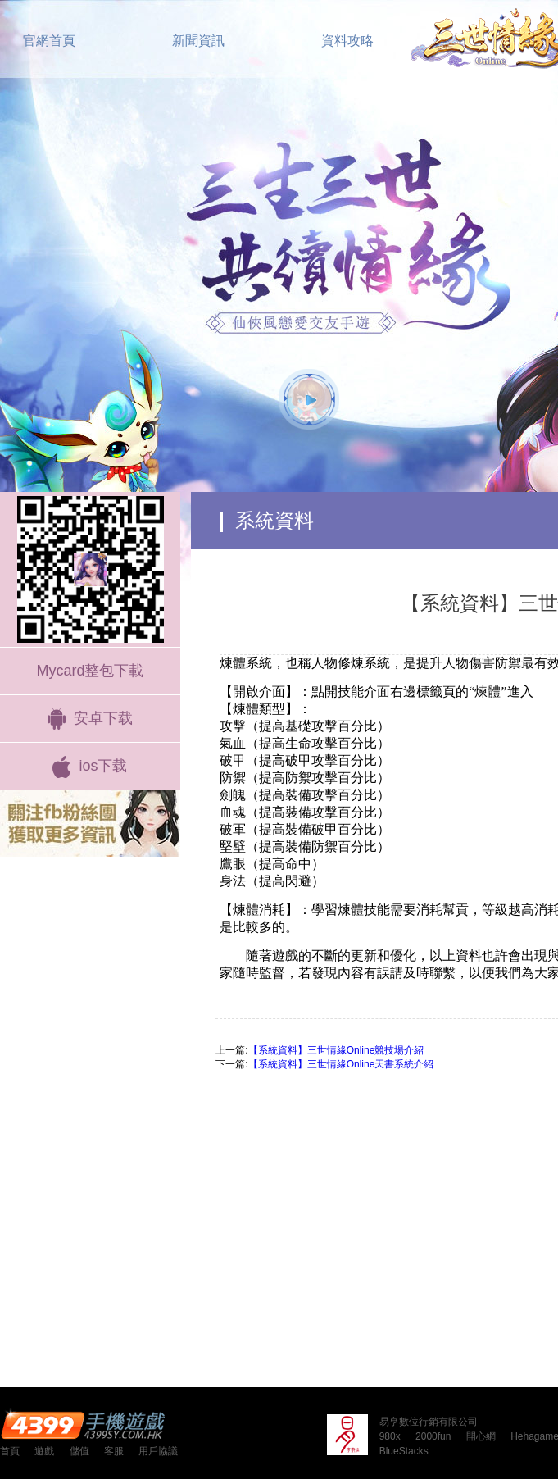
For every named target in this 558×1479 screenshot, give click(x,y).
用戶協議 (158, 1451)
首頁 (10, 1451)
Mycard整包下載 (89, 670)
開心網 (481, 1436)
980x (390, 1436)
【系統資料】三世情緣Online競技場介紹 (336, 1050)
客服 (114, 1451)
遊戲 (44, 1451)
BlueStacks (404, 1451)
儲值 (79, 1451)
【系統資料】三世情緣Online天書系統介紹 (341, 1064)
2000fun (433, 1436)
